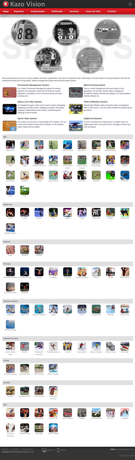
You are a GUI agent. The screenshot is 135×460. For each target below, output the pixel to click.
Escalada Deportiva (10, 430)
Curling (67, 347)
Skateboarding (24, 428)
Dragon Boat (96, 310)
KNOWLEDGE (27, 449)
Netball (124, 161)
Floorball (110, 161)
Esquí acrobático (96, 347)
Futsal (124, 145)
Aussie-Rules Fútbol (68, 162)
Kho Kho (110, 413)
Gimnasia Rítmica (24, 272)
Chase (110, 272)
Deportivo (19, 11)
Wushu (39, 213)
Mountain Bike (24, 369)
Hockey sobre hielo (10, 348)
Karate (82, 213)
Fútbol (24, 145)
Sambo (110, 213)
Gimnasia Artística (10, 272)
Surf (67, 310)
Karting (82, 413)
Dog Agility (39, 428)
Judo (53, 213)
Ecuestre (10, 391)
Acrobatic (53, 272)
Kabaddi (124, 413)
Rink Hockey (96, 161)
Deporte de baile (10, 288)
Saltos (53, 310)
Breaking (24, 288)
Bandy (24, 347)
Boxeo (10, 213)
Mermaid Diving (10, 325)
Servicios (74, 11)
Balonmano (96, 145)
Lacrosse (82, 176)
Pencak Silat (124, 213)
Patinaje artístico (53, 347)
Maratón (24, 250)
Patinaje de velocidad (39, 348)
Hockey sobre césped (82, 162)
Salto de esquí (110, 347)
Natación (10, 310)
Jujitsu (67, 213)
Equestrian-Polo (25, 391)
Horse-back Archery (53, 393)
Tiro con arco (53, 413)
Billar (110, 176)
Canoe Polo (124, 310)
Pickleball (124, 176)
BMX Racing (39, 369)
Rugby (24, 161)
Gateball (96, 176)
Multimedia (57, 11)
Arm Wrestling (53, 428)
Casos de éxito (93, 11)
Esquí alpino (82, 347)
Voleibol (39, 145)
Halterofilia (24, 413)
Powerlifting (39, 413)
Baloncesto (10, 145)
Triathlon (39, 250)
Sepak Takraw (53, 176)
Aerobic (39, 272)
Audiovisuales (38, 11)
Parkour (96, 272)
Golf (24, 191)
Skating (10, 413)
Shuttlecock (67, 176)
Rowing (110, 310)
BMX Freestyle (53, 369)
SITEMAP (15, 449)
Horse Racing (39, 391)
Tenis (53, 145)
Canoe (82, 310)
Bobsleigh (124, 347)
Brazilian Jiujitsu (10, 228)
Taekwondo (96, 213)
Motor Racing (68, 413)
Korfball (39, 176)
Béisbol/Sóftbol (110, 145)
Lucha (24, 213)
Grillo (10, 161)
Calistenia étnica (82, 272)
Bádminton (82, 145)
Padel (10, 191)
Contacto (111, 11)
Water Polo (24, 310)
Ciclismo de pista (10, 369)
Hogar (6, 11)
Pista (10, 250)
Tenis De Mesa (67, 145)
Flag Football (53, 161)
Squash (24, 176)
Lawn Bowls (10, 176)
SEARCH (4, 449)
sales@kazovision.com (125, 449)
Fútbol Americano (39, 161)
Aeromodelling (96, 413)
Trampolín (67, 272)
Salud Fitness (125, 272)
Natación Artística (39, 310)
